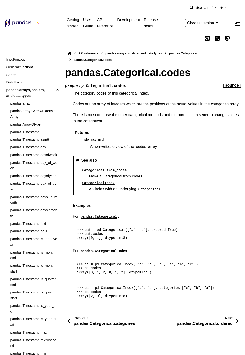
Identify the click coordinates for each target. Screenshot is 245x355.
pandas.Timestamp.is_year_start (33, 322)
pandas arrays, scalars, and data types (25, 93)
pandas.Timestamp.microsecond (33, 343)
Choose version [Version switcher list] (201, 23)
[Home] (69, 53)
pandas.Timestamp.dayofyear (33, 176)
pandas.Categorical (183, 53)
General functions (19, 67)
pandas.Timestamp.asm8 (29, 139)
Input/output (15, 59)
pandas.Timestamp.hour (28, 231)
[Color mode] (227, 23)
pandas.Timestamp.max (28, 332)
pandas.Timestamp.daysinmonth (33, 213)
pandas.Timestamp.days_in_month (33, 200)
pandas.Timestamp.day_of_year (33, 186)
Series (11, 75)
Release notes (151, 23)
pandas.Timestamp (24, 132)
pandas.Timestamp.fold (28, 224)
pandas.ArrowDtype (25, 124)
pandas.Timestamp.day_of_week (33, 165)
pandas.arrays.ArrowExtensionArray (33, 114)
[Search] (209, 8)
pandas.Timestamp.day (28, 147)
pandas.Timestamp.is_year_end (33, 308)
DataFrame (15, 82)
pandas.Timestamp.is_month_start (33, 268)
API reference (105, 23)
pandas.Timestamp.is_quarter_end (34, 282)
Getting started (73, 23)
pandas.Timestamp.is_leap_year (33, 242)
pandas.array (20, 103)
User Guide (88, 23)
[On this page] (237, 23)
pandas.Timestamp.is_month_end (33, 255)
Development (128, 20)
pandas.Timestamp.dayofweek (33, 155)
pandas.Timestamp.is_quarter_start (34, 295)
